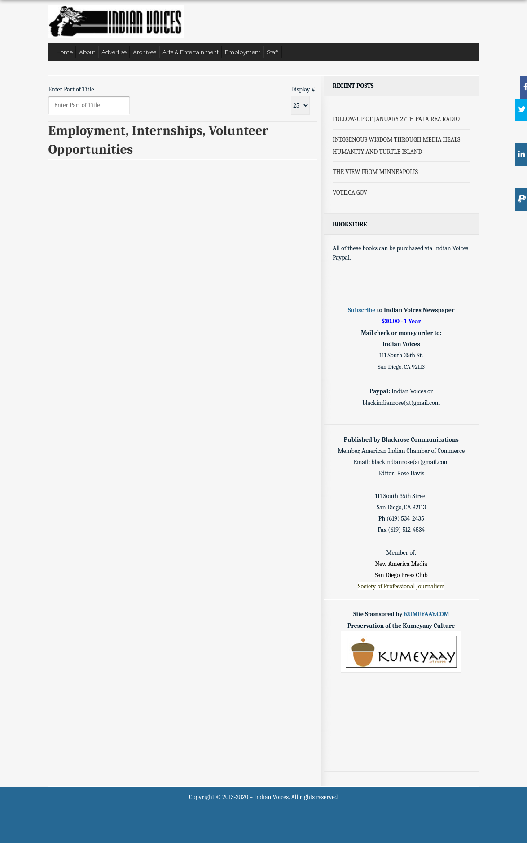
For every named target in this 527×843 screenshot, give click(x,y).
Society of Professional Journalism (401, 586)
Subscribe (361, 310)
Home (64, 52)
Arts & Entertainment (190, 52)
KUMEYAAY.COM (426, 614)
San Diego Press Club (401, 575)
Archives (144, 52)
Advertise (114, 52)
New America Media (401, 564)
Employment (242, 52)
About (87, 52)
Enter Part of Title (71, 89)
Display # (303, 89)
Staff (273, 52)
